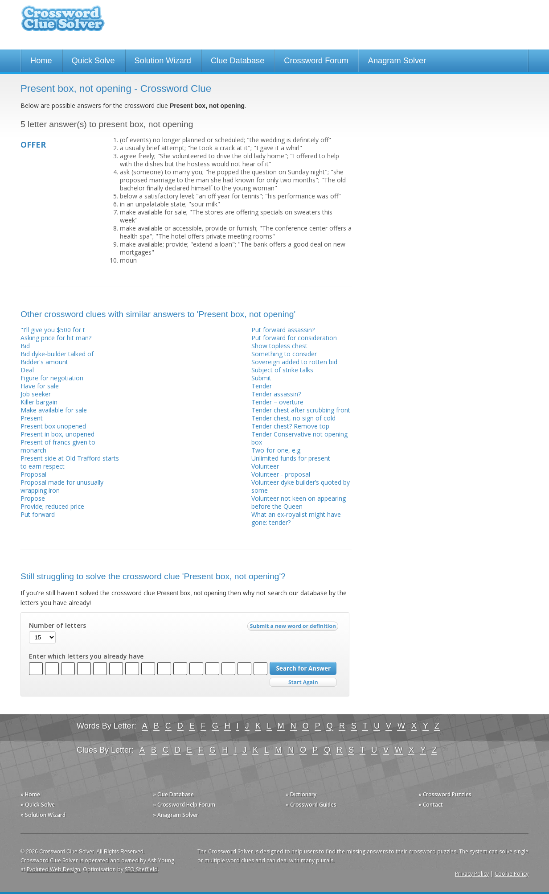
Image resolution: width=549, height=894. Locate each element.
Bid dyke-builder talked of (57, 354)
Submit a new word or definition (293, 628)
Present (31, 418)
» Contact (430, 804)
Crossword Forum (316, 60)
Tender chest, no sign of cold (293, 418)
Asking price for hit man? (55, 338)
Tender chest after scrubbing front (300, 410)
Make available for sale (53, 410)
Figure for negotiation (51, 378)
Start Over (303, 682)
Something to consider (284, 354)
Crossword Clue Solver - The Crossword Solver (62, 22)
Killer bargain (38, 402)
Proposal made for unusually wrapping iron (61, 486)
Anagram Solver (397, 60)
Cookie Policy (512, 874)
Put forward (37, 514)
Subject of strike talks (282, 370)
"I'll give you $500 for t (52, 329)
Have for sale (39, 386)
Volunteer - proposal (280, 474)
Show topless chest (279, 346)
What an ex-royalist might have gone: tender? (296, 518)
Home (41, 60)
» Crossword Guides (311, 804)
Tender (261, 386)
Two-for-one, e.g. (276, 450)
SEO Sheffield (141, 869)
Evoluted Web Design (53, 869)
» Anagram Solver (175, 815)
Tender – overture (277, 402)
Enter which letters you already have (86, 656)
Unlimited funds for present (290, 458)
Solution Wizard (163, 60)
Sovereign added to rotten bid (294, 362)
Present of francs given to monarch (57, 446)
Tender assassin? (276, 394)
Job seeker (35, 394)
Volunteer (265, 466)
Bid (25, 346)
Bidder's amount (44, 362)
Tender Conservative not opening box (299, 438)
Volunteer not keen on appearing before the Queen (298, 502)
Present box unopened (53, 426)
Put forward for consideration (294, 338)
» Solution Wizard (43, 815)
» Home (30, 794)
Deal (27, 370)
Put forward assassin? (283, 329)
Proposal (33, 474)
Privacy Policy (472, 874)
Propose (32, 498)
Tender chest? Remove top (290, 426)
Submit (261, 378)
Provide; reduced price (52, 506)
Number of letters (57, 626)
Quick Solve (93, 60)
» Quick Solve (37, 804)
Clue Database (237, 60)
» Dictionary (301, 794)
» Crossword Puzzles (444, 794)
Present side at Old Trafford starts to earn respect (69, 462)
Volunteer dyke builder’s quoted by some (300, 486)
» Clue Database (173, 794)
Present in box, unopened (57, 434)
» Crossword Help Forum (184, 804)
